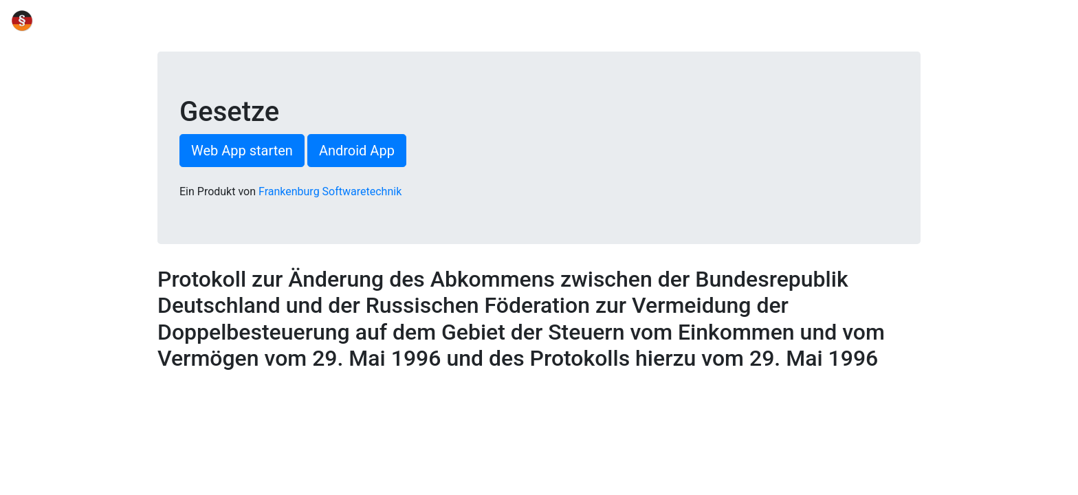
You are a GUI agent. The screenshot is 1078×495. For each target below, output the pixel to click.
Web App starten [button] (242, 150)
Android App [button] (357, 150)
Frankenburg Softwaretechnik (330, 191)
